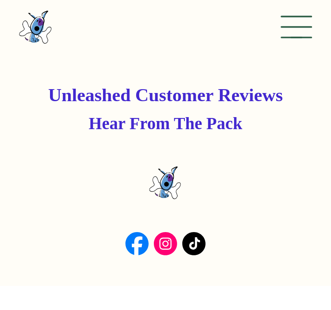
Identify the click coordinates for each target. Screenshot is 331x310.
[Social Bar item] (137, 243)
